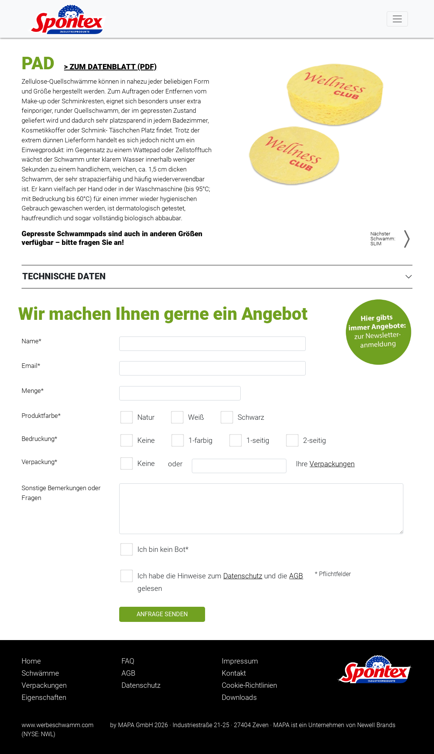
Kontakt (234, 673)
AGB (296, 576)
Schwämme (40, 673)
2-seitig (306, 440)
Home (31, 661)
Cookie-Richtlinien (249, 685)
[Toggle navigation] (397, 18)
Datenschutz (242, 576)
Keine (137, 440)
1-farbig (192, 440)
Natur (137, 417)
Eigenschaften (44, 697)
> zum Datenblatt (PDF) (110, 66)
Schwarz (242, 417)
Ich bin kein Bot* (154, 549)
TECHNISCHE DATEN (64, 276)
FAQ (127, 661)
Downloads (239, 697)
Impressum (240, 661)
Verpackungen (332, 464)
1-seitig (249, 440)
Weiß (187, 417)
